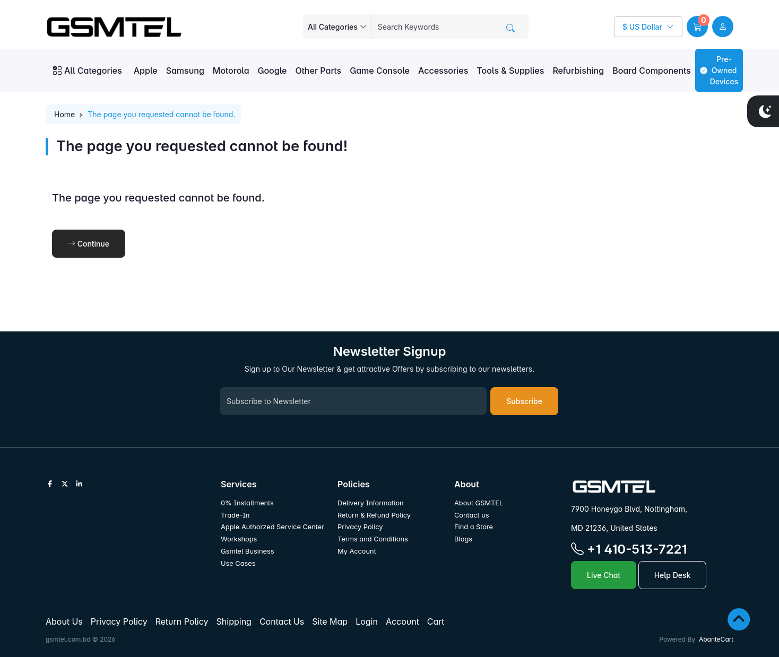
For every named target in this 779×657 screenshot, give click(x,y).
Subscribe (524, 401)
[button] (697, 26)
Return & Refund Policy (374, 515)
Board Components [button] (651, 70)
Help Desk (672, 575)
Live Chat (603, 575)
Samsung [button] (185, 70)
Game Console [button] (380, 70)
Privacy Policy (360, 527)
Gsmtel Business (247, 551)
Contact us (471, 515)
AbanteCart (716, 639)
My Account (356, 551)
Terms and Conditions (372, 539)
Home (64, 114)
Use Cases (238, 563)
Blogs (463, 539)
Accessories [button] (443, 70)
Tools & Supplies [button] (510, 70)
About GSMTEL (478, 503)
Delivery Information (370, 503)
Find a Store (473, 527)
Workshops (239, 539)
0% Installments (247, 503)
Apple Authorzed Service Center (272, 527)
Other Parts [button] (318, 70)
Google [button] (272, 70)
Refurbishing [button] (578, 70)
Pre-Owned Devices (719, 70)
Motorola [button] (231, 70)
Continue (88, 243)
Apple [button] (146, 70)
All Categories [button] (87, 70)
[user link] (722, 26)
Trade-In (235, 515)
